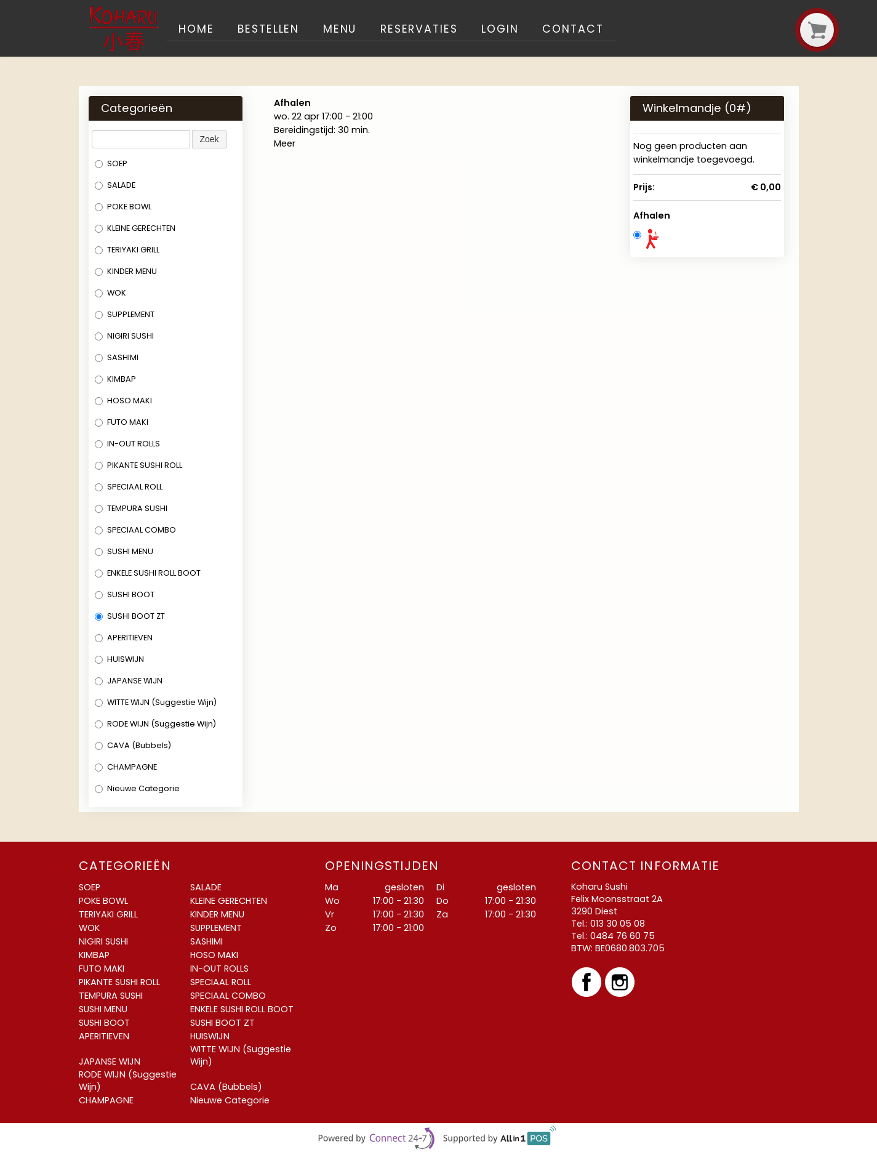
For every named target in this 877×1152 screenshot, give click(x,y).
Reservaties (419, 29)
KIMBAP (115, 379)
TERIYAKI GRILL (127, 249)
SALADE (115, 185)
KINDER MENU (126, 271)
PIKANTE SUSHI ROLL (138, 465)
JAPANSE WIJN (128, 680)
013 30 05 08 (617, 923)
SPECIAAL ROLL (128, 486)
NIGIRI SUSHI (124, 336)
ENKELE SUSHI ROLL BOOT (148, 573)
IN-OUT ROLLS (127, 443)
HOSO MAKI (123, 400)
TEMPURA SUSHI (131, 508)
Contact (572, 29)
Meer (284, 143)
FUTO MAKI (121, 422)
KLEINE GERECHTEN (135, 228)
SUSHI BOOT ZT (130, 616)
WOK (110, 293)
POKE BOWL (123, 206)
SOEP (111, 163)
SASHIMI (116, 357)
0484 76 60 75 (622, 936)
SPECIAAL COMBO (135, 530)
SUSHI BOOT (124, 594)
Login (500, 29)
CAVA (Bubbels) (133, 745)
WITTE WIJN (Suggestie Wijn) (156, 702)
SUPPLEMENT (124, 314)
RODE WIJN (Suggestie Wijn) (155, 724)
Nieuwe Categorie (137, 788)
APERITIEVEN (124, 637)
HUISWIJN (119, 659)
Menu (340, 29)
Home (196, 29)
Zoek (209, 139)
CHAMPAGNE (126, 767)
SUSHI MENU (124, 551)
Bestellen (268, 29)
